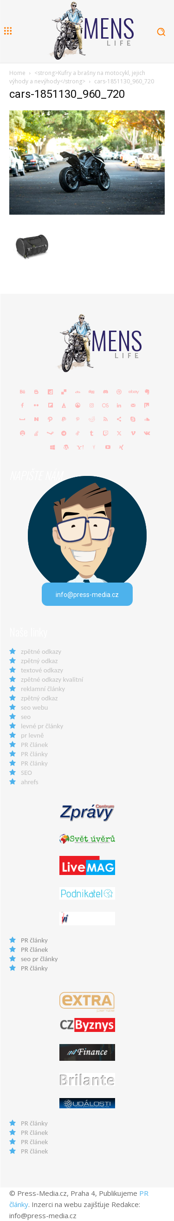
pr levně (32, 735)
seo (26, 716)
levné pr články (42, 726)
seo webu (34, 707)
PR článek (34, 744)
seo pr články (39, 959)
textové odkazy (42, 670)
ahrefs (30, 782)
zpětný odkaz (39, 661)
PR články (34, 754)
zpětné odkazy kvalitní (52, 679)
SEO (26, 772)
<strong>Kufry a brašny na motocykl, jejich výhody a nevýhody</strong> (77, 77)
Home (17, 73)
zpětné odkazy (41, 651)
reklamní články (43, 689)
